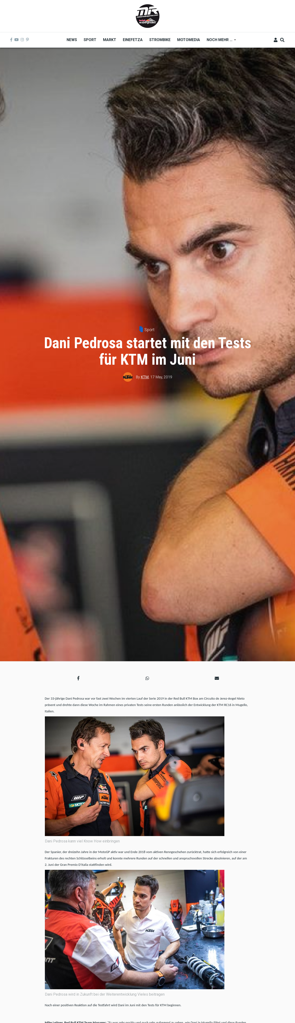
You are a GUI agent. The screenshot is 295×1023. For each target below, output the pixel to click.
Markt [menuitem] (109, 40)
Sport (149, 329)
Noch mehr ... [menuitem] (219, 41)
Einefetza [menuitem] (133, 40)
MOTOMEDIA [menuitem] (188, 40)
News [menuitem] (72, 40)
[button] (78, 678)
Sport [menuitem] (90, 40)
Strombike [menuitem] (160, 40)
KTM (145, 377)
